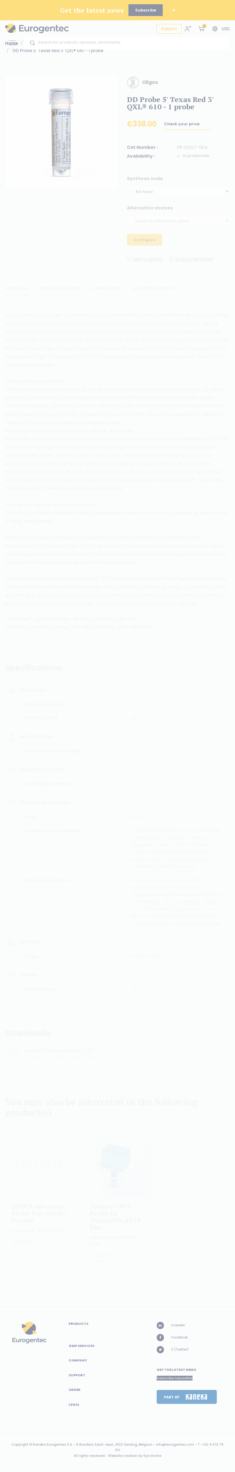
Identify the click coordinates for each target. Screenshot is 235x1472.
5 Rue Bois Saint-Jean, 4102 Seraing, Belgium (114, 1444)
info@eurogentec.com (175, 1444)
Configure (144, 243)
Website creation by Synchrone (134, 1455)
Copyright (20, 1444)
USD (226, 29)
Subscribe (145, 10)
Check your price (182, 127)
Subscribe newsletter (174, 1378)
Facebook (172, 1337)
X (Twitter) (173, 1349)
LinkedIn (171, 1325)
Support (169, 28)
